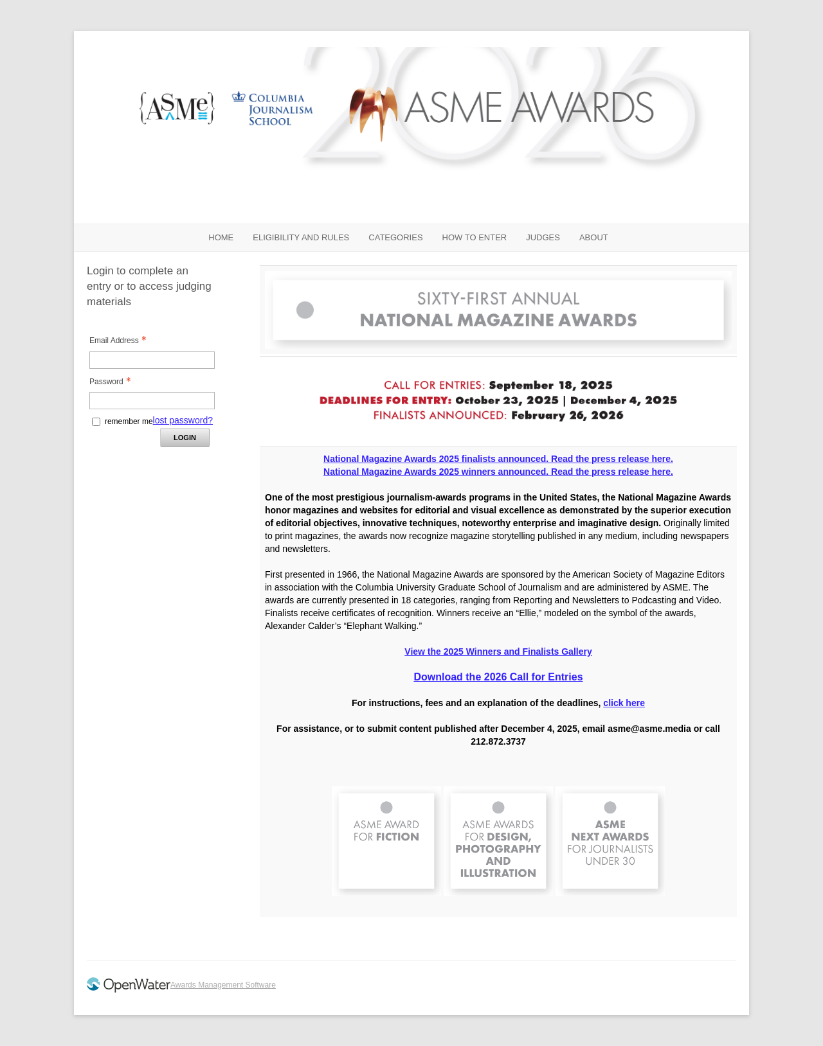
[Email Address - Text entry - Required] (152, 360)
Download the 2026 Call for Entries (498, 676)
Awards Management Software (223, 984)
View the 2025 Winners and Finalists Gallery (498, 651)
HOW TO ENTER (474, 237)
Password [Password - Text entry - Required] (113, 381)
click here (624, 703)
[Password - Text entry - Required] (152, 400)
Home (220, 237)
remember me (129, 421)
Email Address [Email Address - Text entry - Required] (121, 340)
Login (185, 437)
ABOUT (593, 237)
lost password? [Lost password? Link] (183, 420)
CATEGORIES (395, 237)
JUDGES (543, 237)
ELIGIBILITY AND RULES (301, 237)
